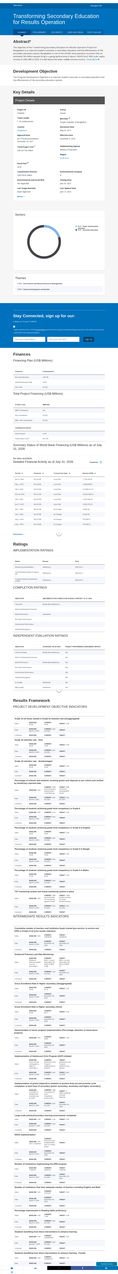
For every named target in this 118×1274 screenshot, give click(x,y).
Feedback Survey (107, 1264)
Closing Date (66, 180)
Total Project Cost (26, 146)
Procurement (39, 32)
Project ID (21, 109)
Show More (93, 59)
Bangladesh (22, 130)
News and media (75, 32)
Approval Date (23, 135)
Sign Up (88, 339)
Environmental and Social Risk (30, 180)
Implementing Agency (70, 146)
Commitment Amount (27, 171)
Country (20, 127)
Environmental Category (71, 171)
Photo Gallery (94, 32)
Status (63, 109)
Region (63, 154)
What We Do (18, 5)
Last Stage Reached (26, 188)
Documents (56, 32)
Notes (20, 196)
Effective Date (66, 135)
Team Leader (23, 118)
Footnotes (17, 534)
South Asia (64, 158)
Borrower (65, 118)
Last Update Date (68, 188)
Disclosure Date (67, 127)
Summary (22, 32)
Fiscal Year (22, 163)
